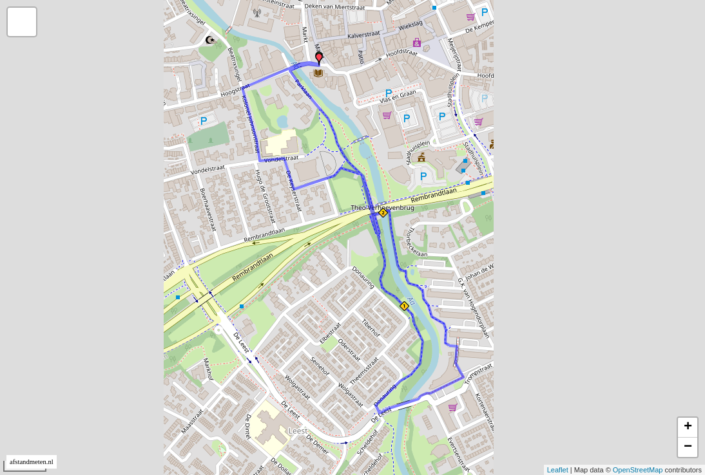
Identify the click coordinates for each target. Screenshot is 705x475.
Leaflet (557, 470)
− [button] (688, 447)
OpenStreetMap (638, 470)
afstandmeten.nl (31, 461)
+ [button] (688, 427)
